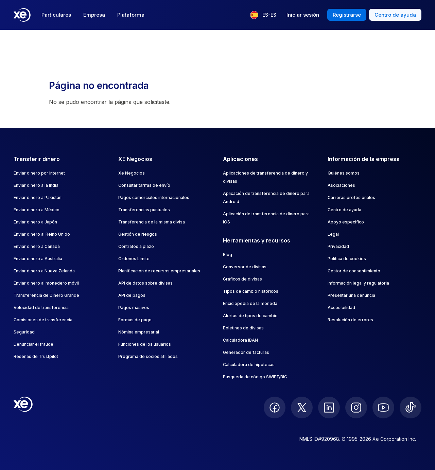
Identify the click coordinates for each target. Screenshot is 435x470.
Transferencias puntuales (144, 209)
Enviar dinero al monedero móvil (46, 283)
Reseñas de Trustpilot (36, 356)
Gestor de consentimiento (354, 270)
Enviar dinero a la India (36, 185)
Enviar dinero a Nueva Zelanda (44, 270)
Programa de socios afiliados (148, 356)
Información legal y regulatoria (358, 283)
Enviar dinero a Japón (35, 221)
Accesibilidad (341, 307)
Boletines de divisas (243, 327)
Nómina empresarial (138, 332)
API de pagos (131, 295)
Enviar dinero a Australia (38, 258)
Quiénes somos (344, 173)
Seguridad (24, 332)
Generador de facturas (246, 352)
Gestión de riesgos (137, 234)
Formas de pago (135, 319)
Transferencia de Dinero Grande (46, 295)
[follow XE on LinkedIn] (329, 407)
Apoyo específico (346, 221)
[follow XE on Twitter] (302, 407)
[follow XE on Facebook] (274, 407)
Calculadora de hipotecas (249, 364)
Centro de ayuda (344, 209)
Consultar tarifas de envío (144, 185)
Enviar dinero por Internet (39, 173)
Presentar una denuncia (351, 295)
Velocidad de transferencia (41, 307)
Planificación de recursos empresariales (159, 270)
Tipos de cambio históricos (250, 291)
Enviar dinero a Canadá (37, 246)
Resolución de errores (350, 319)
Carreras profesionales (351, 197)
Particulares (56, 15)
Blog (227, 254)
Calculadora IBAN (240, 340)
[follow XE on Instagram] (356, 407)
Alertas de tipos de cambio (250, 315)
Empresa (94, 15)
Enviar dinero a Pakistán (38, 197)
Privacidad (338, 246)
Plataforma (130, 15)
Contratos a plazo (136, 246)
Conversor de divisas (244, 266)
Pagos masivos (133, 307)
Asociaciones (341, 185)
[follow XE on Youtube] (383, 407)
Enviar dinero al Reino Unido (42, 234)
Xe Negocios (131, 173)
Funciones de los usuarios (144, 344)
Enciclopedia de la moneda (250, 303)
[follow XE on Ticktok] (410, 407)
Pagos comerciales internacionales (153, 197)
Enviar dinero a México (36, 209)
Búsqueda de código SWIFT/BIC (255, 376)
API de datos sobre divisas (145, 283)
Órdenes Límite (134, 258)
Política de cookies (347, 258)
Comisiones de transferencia (43, 319)
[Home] (22, 15)
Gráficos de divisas (242, 279)
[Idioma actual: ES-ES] (263, 15)
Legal (333, 234)
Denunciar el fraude (33, 344)
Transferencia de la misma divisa (151, 221)
